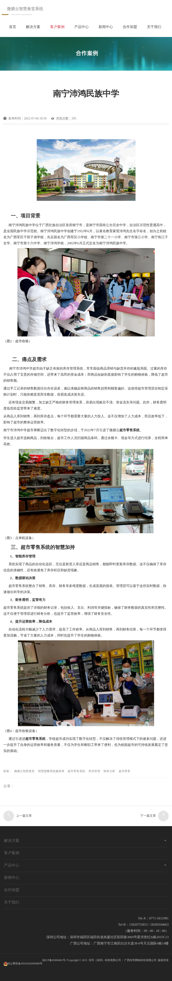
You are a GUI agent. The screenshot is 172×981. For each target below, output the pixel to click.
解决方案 (33, 27)
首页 (12, 27)
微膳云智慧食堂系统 (25, 9)
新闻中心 (106, 27)
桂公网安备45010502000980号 (24, 963)
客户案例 (57, 27)
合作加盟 (130, 27)
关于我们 (154, 27)
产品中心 (81, 27)
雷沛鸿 (121, 231)
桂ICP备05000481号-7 (55, 960)
